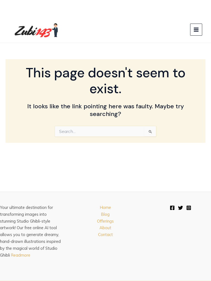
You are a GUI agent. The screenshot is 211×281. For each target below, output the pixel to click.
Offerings (105, 221)
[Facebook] (172, 207)
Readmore (20, 255)
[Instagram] (188, 207)
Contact (105, 234)
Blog (105, 214)
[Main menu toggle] (196, 30)
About (105, 227)
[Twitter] (180, 207)
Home (105, 207)
